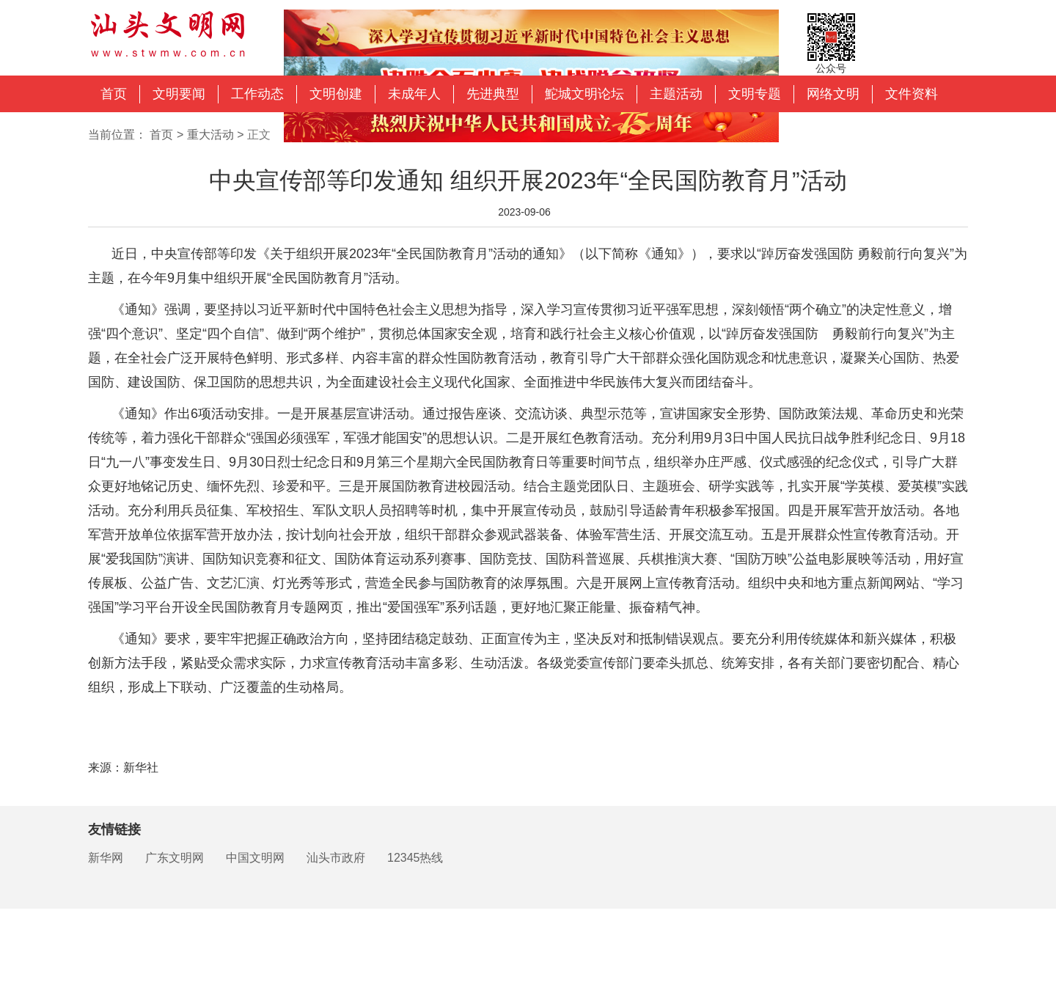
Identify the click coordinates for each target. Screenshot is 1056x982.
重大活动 (210, 134)
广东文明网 (174, 857)
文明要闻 (179, 94)
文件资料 (911, 94)
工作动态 (257, 94)
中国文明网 (255, 857)
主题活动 (676, 94)
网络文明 (833, 94)
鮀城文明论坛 (584, 94)
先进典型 (492, 94)
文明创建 (335, 94)
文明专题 (754, 94)
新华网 (105, 857)
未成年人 (414, 94)
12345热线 (415, 857)
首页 (113, 94)
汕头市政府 (336, 857)
